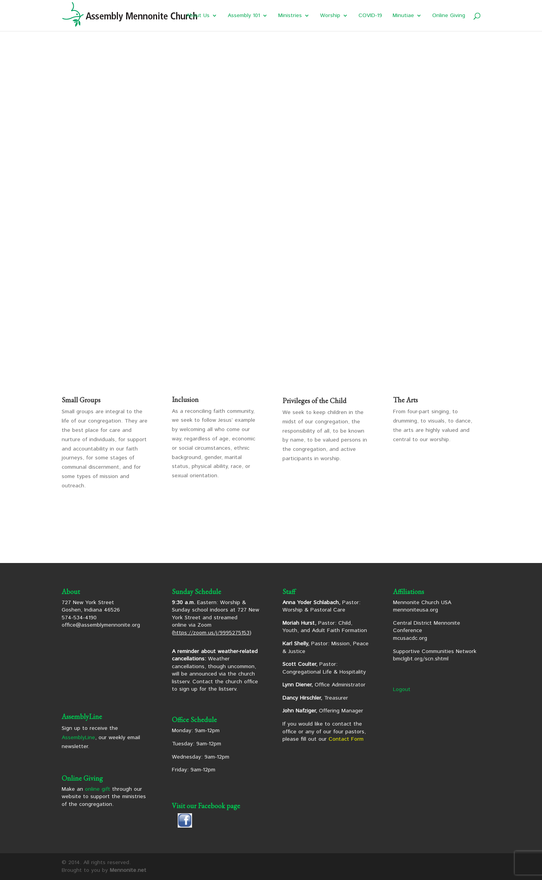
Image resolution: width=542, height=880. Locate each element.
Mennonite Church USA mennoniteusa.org (422, 606)
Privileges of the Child (314, 400)
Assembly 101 (244, 16)
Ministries (290, 16)
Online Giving (448, 16)
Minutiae (403, 16)
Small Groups (81, 399)
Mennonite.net (128, 870)
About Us (198, 16)
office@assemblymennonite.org (101, 625)
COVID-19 (370, 16)
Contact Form (346, 739)
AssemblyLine (78, 737)
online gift (97, 789)
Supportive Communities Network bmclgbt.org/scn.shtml (434, 655)
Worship (330, 16)
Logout (401, 689)
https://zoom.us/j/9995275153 (211, 633)
